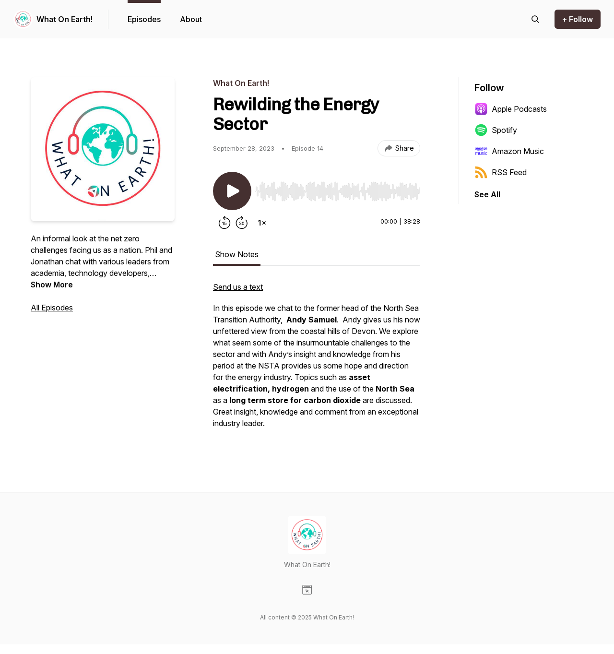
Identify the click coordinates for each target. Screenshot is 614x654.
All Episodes (52, 307)
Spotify (495, 130)
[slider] (337, 191)
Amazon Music (509, 151)
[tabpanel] (316, 360)
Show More (52, 284)
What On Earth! (64, 19)
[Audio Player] (337, 188)
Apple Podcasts (510, 109)
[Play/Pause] (232, 191)
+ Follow (577, 19)
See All (487, 194)
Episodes (144, 19)
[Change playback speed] (262, 222)
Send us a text (238, 287)
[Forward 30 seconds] (241, 222)
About (191, 19)
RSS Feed (500, 172)
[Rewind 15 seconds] (224, 222)
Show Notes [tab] (237, 254)
